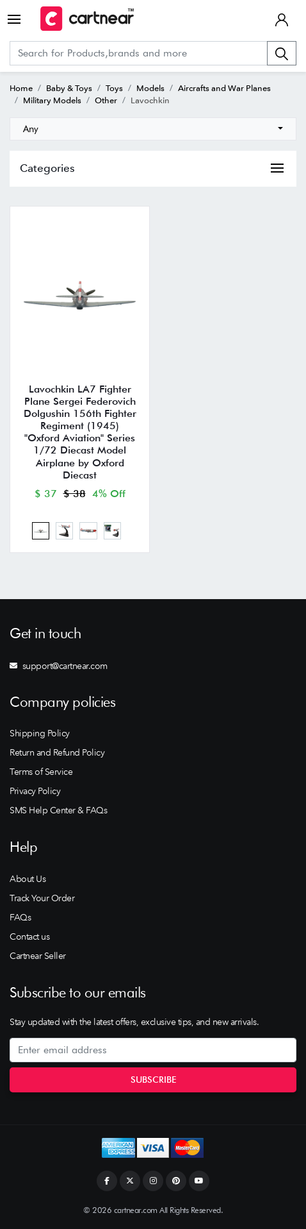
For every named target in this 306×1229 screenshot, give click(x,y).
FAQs (20, 917)
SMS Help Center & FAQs (58, 810)
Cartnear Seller (38, 956)
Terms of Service (41, 771)
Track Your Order (42, 898)
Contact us (29, 936)
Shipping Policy (40, 733)
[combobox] (153, 128)
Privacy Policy (35, 791)
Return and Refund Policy (57, 752)
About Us (27, 879)
